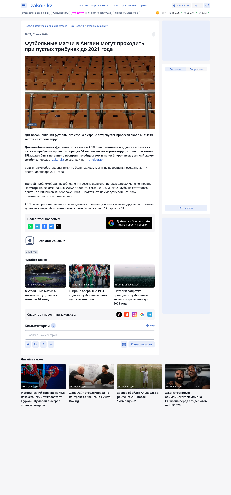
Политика (83, 5)
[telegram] (37, 226)
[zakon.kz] (41, 5)
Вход (152, 325)
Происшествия (129, 5)
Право (143, 5)
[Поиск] (207, 5)
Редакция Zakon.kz (97, 25)
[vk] (51, 226)
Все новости (77, 25)
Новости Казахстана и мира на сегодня (46, 25)
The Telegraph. (95, 159)
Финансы (103, 5)
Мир (93, 5)
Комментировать (141, 344)
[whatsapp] (30, 226)
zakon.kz (58, 159)
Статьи (114, 5)
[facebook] (44, 226)
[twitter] (58, 226)
